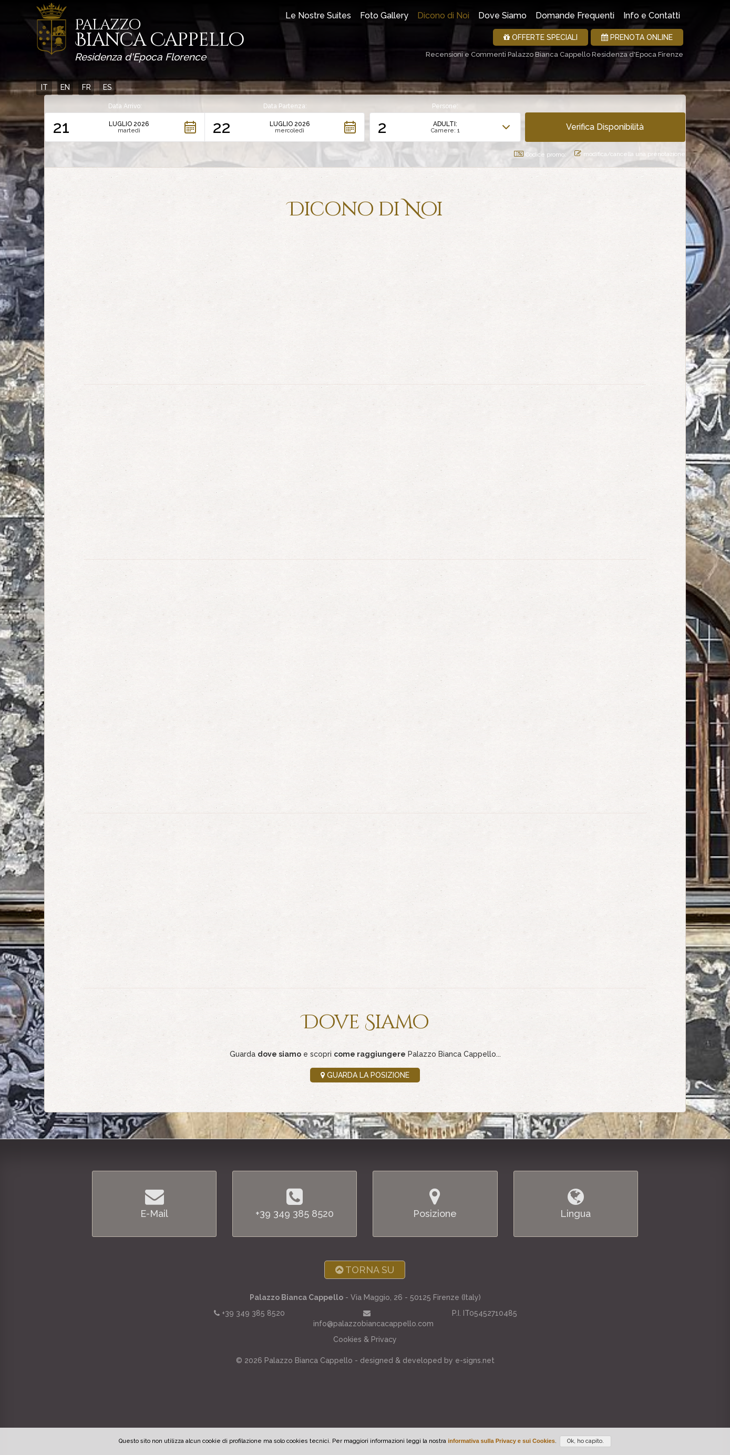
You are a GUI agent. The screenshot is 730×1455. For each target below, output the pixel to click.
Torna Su (364, 1269)
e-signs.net (475, 1360)
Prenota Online (637, 37)
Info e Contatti (651, 15)
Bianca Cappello (159, 37)
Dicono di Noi (443, 15)
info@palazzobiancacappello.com (373, 1323)
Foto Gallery (384, 15)
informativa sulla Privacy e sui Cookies (501, 1441)
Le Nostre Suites (318, 15)
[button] (125, 127)
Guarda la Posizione (365, 1075)
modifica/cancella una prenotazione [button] (629, 154)
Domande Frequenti (575, 15)
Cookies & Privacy (365, 1339)
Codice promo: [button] (540, 154)
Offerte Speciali (540, 37)
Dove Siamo (502, 15)
